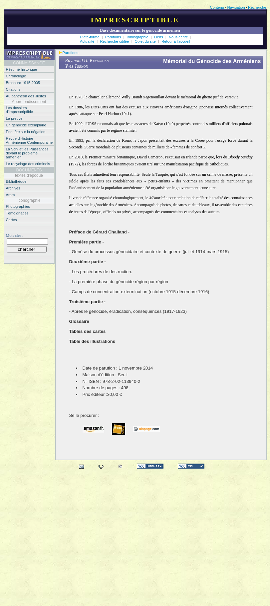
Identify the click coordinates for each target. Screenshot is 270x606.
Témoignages (17, 213)
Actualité (87, 41)
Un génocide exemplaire (26, 125)
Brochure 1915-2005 (23, 83)
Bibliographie (138, 37)
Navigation (236, 7)
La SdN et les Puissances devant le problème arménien (27, 153)
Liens (159, 37)
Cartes (11, 220)
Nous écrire (179, 37)
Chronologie (16, 76)
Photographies (18, 206)
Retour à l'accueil (175, 41)
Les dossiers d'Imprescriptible (19, 110)
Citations (13, 89)
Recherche (257, 7)
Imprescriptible (135, 20)
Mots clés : (14, 235)
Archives (13, 188)
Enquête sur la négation (26, 132)
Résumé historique (21, 69)
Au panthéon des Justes (26, 96)
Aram (10, 195)
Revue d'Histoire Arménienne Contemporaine (29, 140)
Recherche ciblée (115, 41)
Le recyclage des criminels (28, 164)
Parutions (113, 37)
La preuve (14, 118)
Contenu (217, 7)
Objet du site (146, 41)
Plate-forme (90, 37)
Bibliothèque (16, 181)
